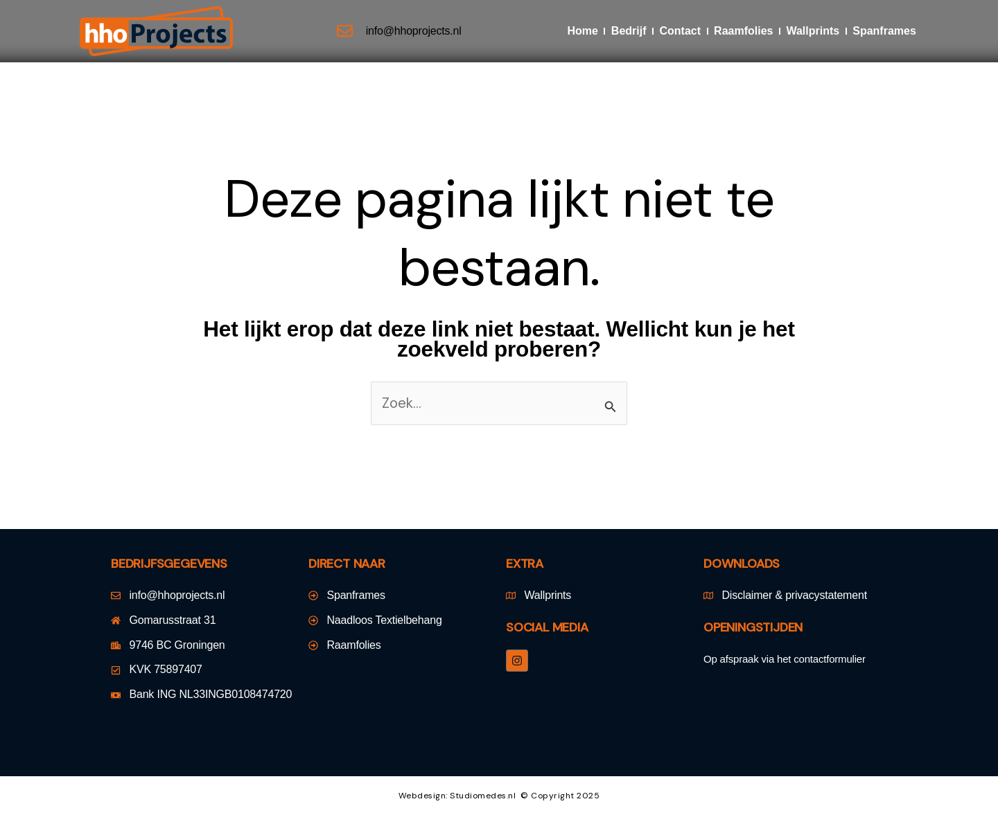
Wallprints (812, 31)
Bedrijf (629, 31)
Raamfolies (743, 31)
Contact (680, 31)
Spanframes (884, 31)
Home (582, 31)
